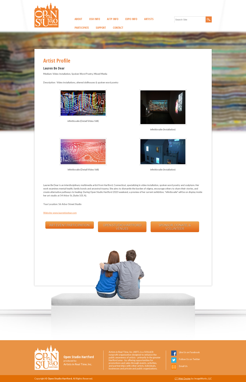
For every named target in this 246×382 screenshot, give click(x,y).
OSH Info (94, 19)
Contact (118, 28)
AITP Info (112, 19)
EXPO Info (131, 19)
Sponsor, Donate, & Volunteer (175, 226)
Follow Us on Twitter (189, 359)
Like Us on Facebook (189, 352)
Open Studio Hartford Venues (122, 226)
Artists (149, 19)
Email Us (183, 366)
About (78, 19)
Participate (82, 28)
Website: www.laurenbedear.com (60, 212)
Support (101, 28)
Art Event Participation (69, 225)
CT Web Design (183, 378)
